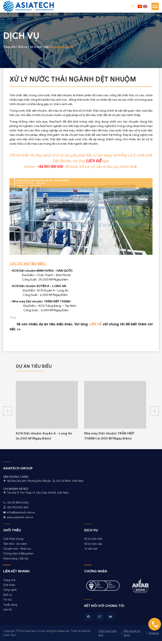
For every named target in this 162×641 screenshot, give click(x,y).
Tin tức (7, 599)
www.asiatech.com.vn (20, 517)
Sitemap (154, 633)
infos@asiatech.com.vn (21, 512)
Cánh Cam (9, 635)
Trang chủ (9, 580)
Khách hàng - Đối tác (15, 558)
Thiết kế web (79, 631)
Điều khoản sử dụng (132, 633)
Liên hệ (7, 609)
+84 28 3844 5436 (17, 502)
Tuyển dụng (10, 604)
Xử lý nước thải (93, 539)
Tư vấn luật (91, 548)
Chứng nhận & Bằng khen (18, 553)
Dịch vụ (7, 595)
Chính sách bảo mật (107, 633)
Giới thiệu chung (13, 539)
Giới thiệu (9, 585)
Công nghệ (9, 590)
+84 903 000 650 (17, 507)
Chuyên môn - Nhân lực (17, 548)
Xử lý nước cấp (93, 544)
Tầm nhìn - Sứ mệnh (15, 544)
